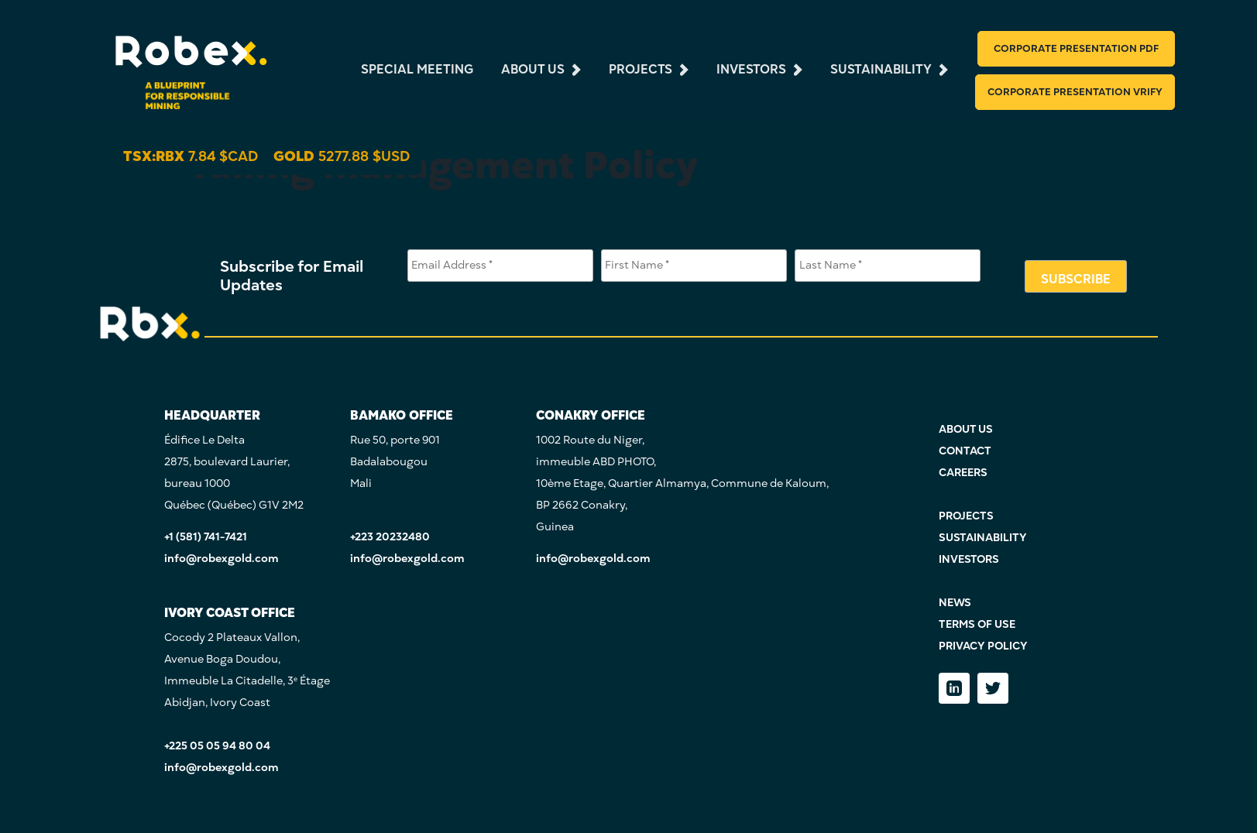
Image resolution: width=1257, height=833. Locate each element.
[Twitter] (992, 688)
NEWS (955, 602)
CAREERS (963, 472)
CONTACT (965, 451)
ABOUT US (966, 429)
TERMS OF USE (977, 624)
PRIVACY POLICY (983, 646)
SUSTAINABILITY (983, 537)
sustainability (881, 68)
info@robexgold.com (221, 558)
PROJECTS (966, 516)
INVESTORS (969, 559)
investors (751, 68)
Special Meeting (417, 68)
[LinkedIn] (954, 688)
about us (533, 68)
